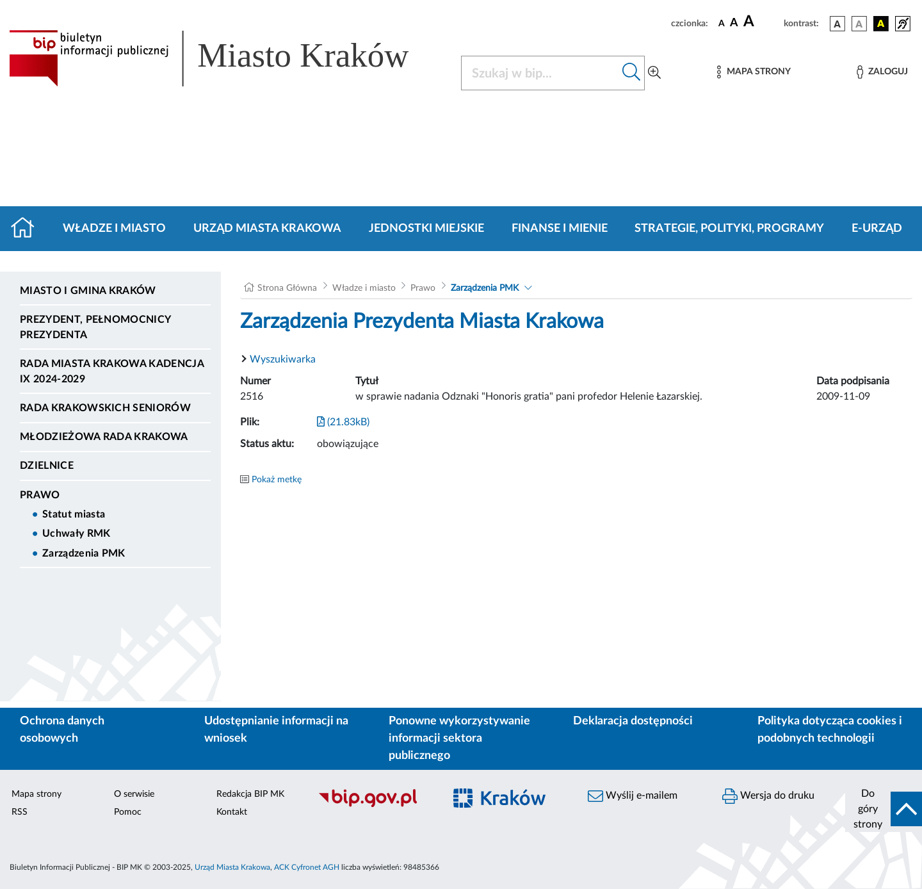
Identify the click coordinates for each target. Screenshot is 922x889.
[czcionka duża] (761, 21)
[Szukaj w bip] (632, 73)
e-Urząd (877, 228)
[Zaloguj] (882, 72)
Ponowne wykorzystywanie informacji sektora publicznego (459, 738)
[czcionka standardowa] (721, 23)
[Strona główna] (28, 228)
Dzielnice (47, 466)
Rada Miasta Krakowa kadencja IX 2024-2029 (112, 371)
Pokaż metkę (277, 479)
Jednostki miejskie (426, 228)
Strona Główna (287, 288)
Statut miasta (73, 514)
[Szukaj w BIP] (540, 73)
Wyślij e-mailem (632, 796)
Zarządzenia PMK (83, 553)
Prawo (40, 495)
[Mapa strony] (753, 72)
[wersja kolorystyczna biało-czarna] (859, 23)
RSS (20, 812)
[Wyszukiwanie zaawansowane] (654, 73)
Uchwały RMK (76, 533)
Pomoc (128, 812)
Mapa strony (36, 794)
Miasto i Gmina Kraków (88, 291)
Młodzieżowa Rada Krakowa (104, 437)
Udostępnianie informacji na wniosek (276, 729)
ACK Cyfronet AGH (306, 867)
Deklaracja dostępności (633, 721)
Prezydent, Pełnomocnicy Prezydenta (95, 327)
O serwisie (134, 794)
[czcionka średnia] (734, 23)
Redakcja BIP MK (250, 794)
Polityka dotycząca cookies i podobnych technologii (829, 729)
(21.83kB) (343, 422)
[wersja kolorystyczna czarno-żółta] (881, 23)
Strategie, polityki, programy (729, 228)
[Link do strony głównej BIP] (227, 58)
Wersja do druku (768, 796)
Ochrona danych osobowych (62, 729)
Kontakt (231, 812)
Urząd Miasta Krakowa (267, 228)
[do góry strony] (883, 809)
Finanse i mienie (560, 228)
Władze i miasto (114, 228)
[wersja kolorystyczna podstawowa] (837, 23)
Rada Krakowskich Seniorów (105, 408)
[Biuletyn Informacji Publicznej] (374, 805)
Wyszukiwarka (283, 359)
